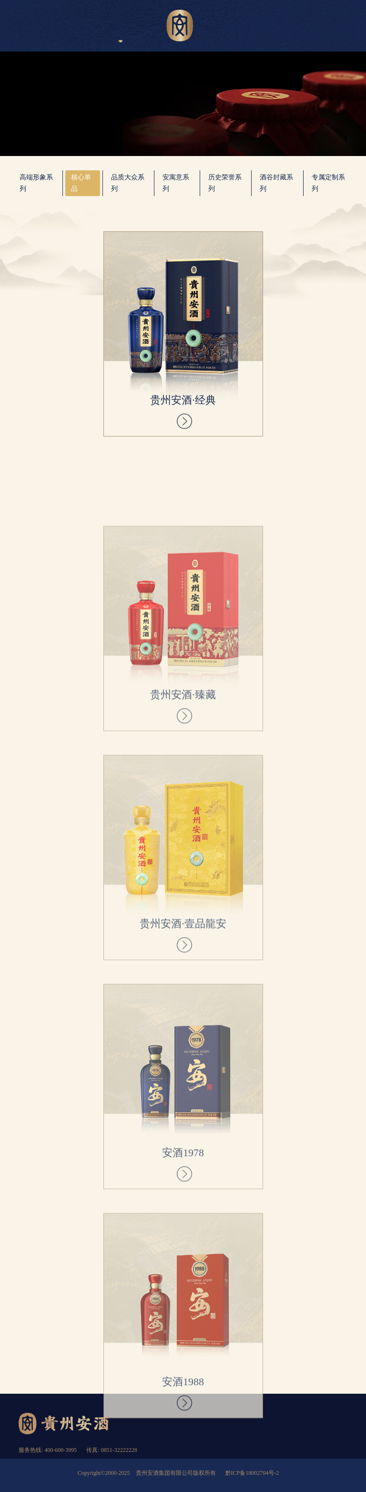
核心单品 (81, 183)
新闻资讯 (245, 26)
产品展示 (120, 26)
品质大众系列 (127, 183)
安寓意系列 (176, 183)
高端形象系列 (36, 183)
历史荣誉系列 (225, 183)
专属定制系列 (328, 183)
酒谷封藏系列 (276, 183)
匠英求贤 (333, 26)
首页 (33, 26)
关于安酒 (77, 26)
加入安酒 (289, 26)
